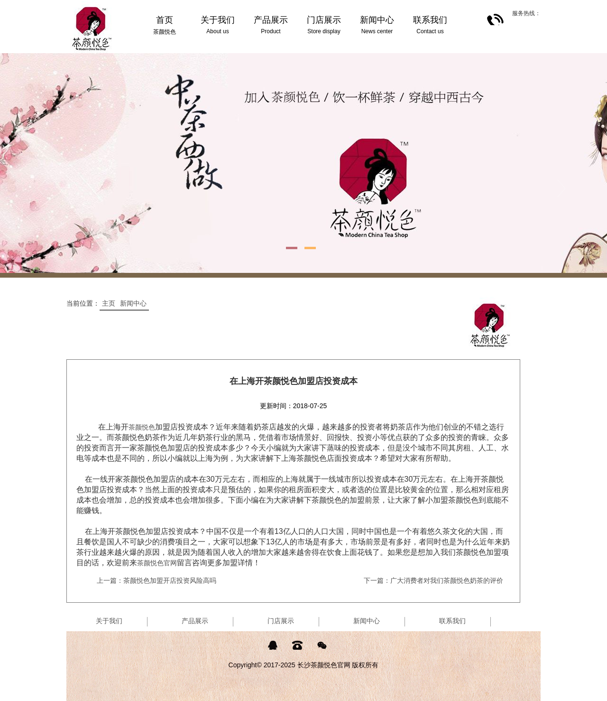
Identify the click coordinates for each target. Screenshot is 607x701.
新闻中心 (133, 303)
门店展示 (280, 621)
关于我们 (109, 621)
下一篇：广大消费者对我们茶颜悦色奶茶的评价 (433, 580)
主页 (108, 303)
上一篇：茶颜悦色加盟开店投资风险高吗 (156, 580)
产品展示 (195, 621)
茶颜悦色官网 (157, 563)
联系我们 (452, 621)
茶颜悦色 (142, 427)
